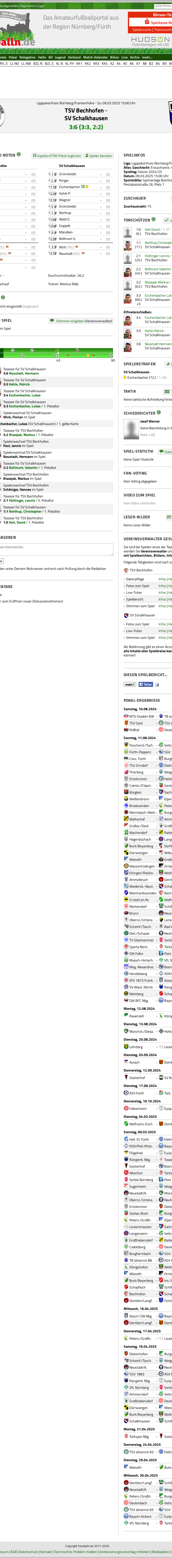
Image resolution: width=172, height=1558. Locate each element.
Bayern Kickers (140, 1516)
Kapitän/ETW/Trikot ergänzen (59, 155)
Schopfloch (137, 1287)
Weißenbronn (139, 799)
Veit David (152, 229)
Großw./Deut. (139, 825)
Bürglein (135, 792)
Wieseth (135, 859)
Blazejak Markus (157, 282)
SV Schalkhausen (86, 117)
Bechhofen (137, 1293)
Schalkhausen (139, 1421)
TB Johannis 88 (140, 1260)
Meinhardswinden (142, 893)
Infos (162, 579)
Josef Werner (150, 421)
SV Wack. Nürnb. (141, 987)
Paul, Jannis (12, 445)
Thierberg (136, 772)
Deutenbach (138, 1502)
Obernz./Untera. (141, 919)
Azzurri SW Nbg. (140, 1316)
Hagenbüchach (140, 839)
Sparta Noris (138, 946)
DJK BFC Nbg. (139, 1000)
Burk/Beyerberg (141, 846)
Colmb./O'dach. (140, 785)
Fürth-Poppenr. (140, 751)
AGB (13, 1551)
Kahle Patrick (154, 330)
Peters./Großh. (140, 1220)
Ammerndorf (138, 1394)
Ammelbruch (138, 879)
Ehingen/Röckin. (141, 872)
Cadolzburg (137, 1246)
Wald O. (64, 219)
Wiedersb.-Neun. (141, 886)
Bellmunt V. (67, 238)
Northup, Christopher (25, 511)
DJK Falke (136, 953)
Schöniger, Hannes (17, 489)
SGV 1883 (136, 1374)
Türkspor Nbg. (139, 1436)
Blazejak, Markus (22, 434)
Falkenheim (138, 1108)
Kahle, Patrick (19, 384)
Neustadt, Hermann (24, 373)
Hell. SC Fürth (139, 1139)
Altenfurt (136, 1173)
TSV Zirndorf (138, 765)
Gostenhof (137, 1077)
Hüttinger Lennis (157, 255)
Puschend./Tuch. (141, 745)
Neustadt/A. (138, 1193)
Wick (62, 247)
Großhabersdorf (141, 1240)
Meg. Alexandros (141, 966)
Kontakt (46, 1551)
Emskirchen (138, 778)
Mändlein (66, 232)
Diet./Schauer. (139, 933)
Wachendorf (138, 832)
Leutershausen (140, 1226)
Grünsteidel (67, 173)
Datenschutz (28, 1551)
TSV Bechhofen (84, 110)
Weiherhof (137, 819)
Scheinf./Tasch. (140, 926)
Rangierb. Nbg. (140, 1159)
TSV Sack (136, 723)
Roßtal (134, 729)
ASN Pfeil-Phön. (141, 1146)
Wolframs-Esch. (141, 1124)
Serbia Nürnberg (141, 1179)
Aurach (134, 1062)
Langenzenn (138, 1233)
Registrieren (27, 5)
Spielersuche (142, 29)
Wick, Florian (13, 417)
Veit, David (17, 522)
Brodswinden (139, 805)
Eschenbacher (69, 186)
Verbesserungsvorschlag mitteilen (124, 1551)
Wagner (65, 199)
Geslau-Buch (138, 1213)
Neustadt (66, 253)
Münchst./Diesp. (141, 1031)
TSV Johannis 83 (141, 1451)
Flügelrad (136, 1152)
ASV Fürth (136, 1093)
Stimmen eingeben (70, 320)
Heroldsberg (138, 973)
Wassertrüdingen (142, 866)
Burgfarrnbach (140, 1253)
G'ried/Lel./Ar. (139, 899)
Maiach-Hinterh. (141, 960)
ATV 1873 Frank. (141, 980)
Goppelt (64, 225)
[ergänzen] (31, 306)
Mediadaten (160, 1551)
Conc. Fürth (137, 758)
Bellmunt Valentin (158, 268)
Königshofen (138, 1267)
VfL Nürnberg (139, 1387)
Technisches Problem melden (75, 1551)
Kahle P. (65, 193)
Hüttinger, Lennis (22, 500)
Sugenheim (137, 1186)
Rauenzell (136, 1016)
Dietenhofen (138, 1353)
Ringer (64, 180)
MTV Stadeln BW (141, 716)
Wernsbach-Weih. (142, 812)
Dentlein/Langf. (140, 1300)
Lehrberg (136, 1046)
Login (41, 5)
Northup (65, 212)
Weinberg (136, 993)
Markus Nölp (69, 283)
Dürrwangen (138, 852)
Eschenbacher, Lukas (25, 395)
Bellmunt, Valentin (23, 467)
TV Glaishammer (141, 940)
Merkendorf (138, 906)
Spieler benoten (100, 155)
